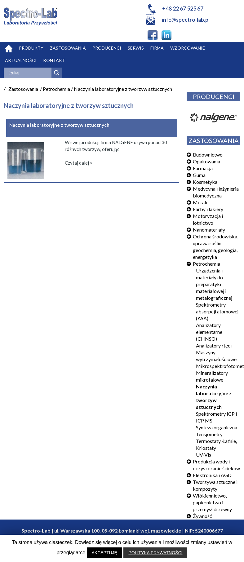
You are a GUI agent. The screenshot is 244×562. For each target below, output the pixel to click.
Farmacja (203, 168)
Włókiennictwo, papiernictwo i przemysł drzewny (212, 502)
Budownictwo (208, 154)
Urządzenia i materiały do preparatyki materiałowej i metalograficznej (214, 284)
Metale (200, 202)
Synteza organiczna (216, 427)
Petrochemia (206, 264)
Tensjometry (209, 434)
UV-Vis (203, 455)
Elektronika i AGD (212, 475)
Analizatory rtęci (214, 345)
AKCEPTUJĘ (104, 552)
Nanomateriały (209, 229)
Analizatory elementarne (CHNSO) (209, 332)
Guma (199, 175)
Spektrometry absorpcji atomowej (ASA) (217, 311)
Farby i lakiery (208, 209)
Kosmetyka (205, 182)
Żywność (202, 516)
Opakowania (206, 161)
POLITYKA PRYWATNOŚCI (155, 552)
